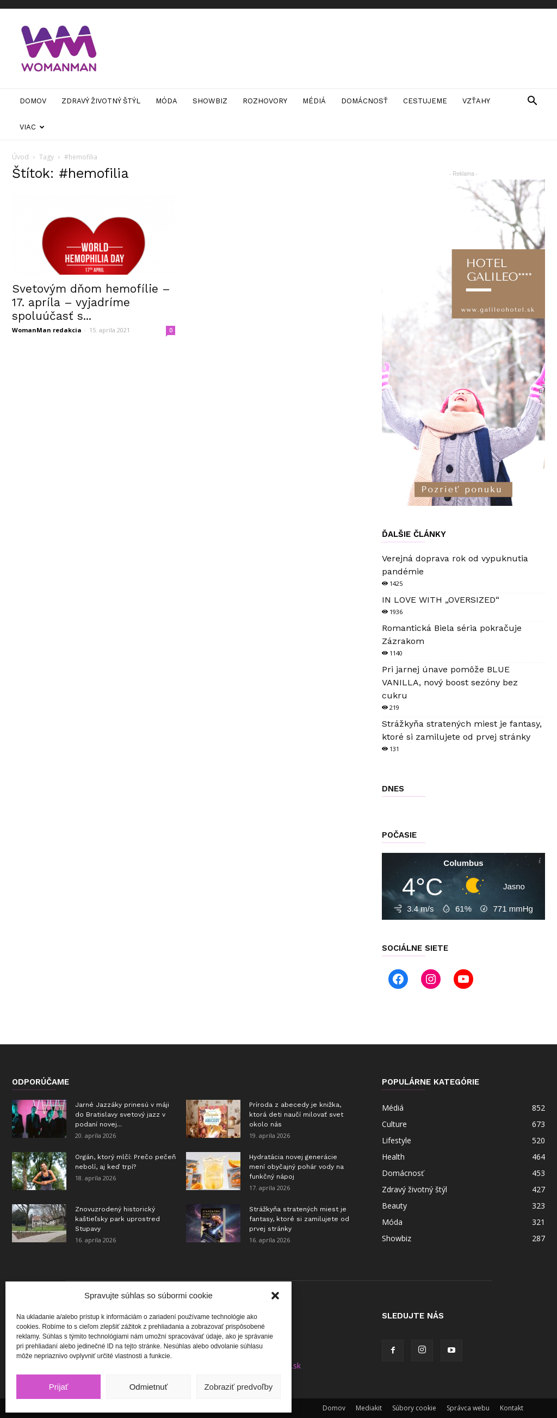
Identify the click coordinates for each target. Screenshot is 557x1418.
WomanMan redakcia (47, 330)
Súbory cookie (414, 1408)
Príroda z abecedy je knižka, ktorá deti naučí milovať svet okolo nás (296, 1114)
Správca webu (468, 1408)
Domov (33, 101)
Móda (166, 101)
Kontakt (511, 1408)
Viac (32, 127)
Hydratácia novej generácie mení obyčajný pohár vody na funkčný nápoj (296, 1166)
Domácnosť (364, 101)
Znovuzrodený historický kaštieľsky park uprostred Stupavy (117, 1219)
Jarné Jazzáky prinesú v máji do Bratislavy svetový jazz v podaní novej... (122, 1114)
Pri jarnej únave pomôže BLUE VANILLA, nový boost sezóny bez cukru (450, 682)
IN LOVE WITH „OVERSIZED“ (440, 600)
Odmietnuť (148, 1386)
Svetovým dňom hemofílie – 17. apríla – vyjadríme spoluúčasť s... (91, 302)
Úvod (20, 157)
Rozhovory (265, 101)
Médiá (314, 101)
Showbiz (210, 101)
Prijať (59, 1386)
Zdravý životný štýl (100, 101)
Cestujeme (425, 101)
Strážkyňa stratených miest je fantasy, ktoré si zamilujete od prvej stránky (299, 1219)
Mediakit (369, 1408)
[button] (275, 1295)
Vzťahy (476, 101)
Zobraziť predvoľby (238, 1386)
